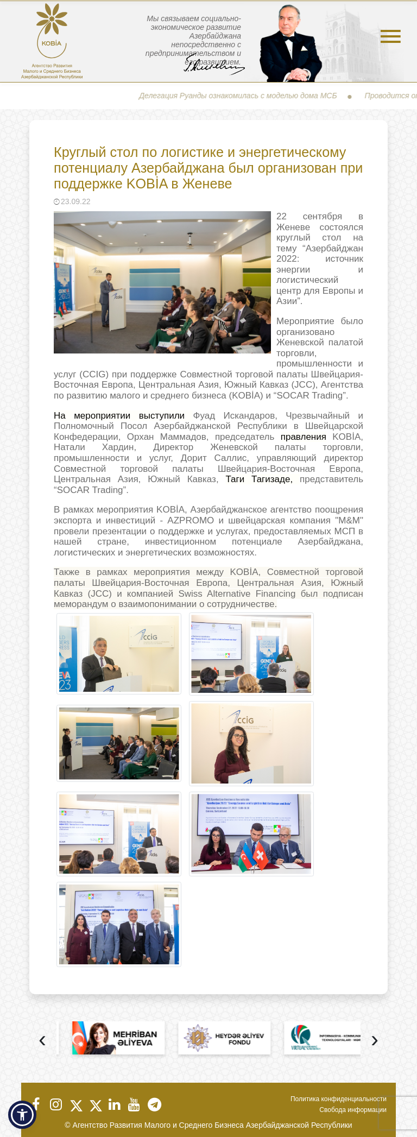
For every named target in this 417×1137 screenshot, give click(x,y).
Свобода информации (353, 1110)
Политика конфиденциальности (338, 1099)
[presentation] (42, 1040)
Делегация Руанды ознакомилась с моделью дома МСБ (244, 95)
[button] (22, 1114)
